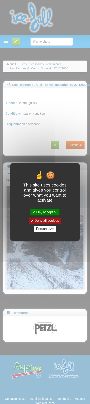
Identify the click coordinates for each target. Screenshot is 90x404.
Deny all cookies (45, 220)
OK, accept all (45, 212)
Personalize (45, 229)
